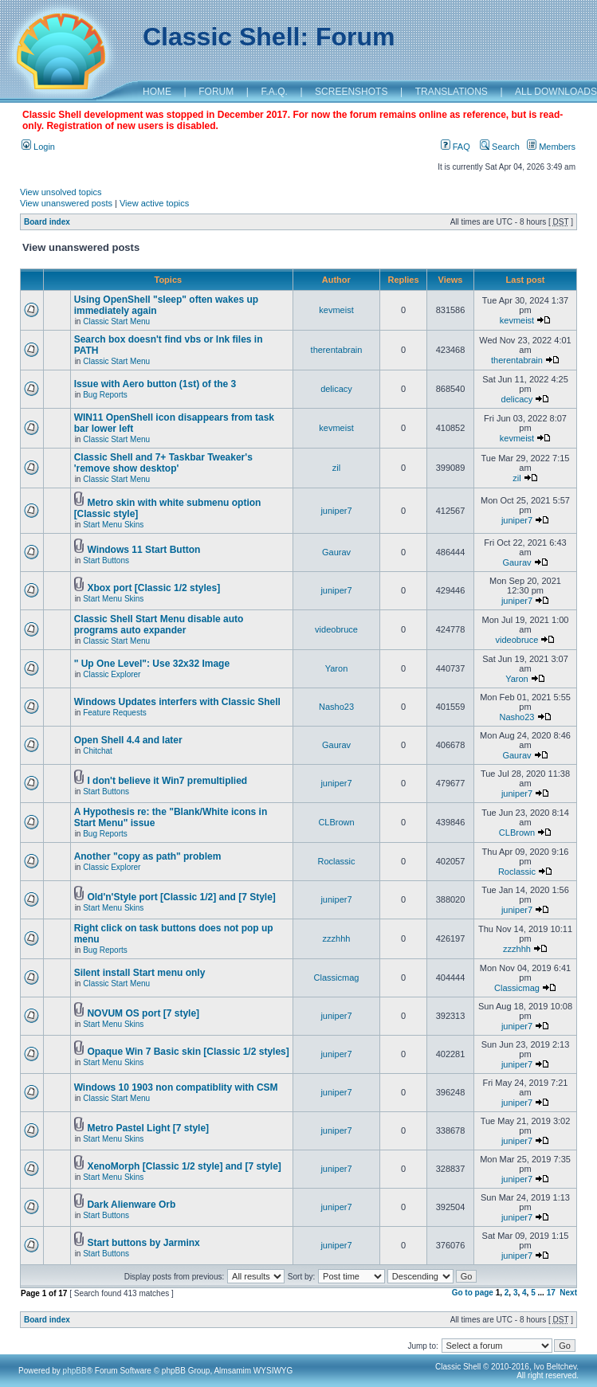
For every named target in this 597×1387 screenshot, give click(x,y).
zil (336, 467)
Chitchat (97, 750)
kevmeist (336, 310)
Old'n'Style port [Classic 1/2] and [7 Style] (181, 897)
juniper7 (336, 510)
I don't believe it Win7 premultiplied (167, 780)
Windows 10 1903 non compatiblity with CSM (176, 1087)
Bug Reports (105, 394)
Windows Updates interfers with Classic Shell (177, 701)
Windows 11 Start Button (143, 549)
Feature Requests (115, 712)
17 (551, 1292)
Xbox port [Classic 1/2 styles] (153, 588)
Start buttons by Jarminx (143, 1242)
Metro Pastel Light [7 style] (148, 1128)
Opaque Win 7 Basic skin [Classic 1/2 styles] (188, 1051)
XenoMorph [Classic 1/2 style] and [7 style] (184, 1166)
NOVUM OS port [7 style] (143, 1013)
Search (500, 146)
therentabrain (337, 350)
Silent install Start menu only (140, 972)
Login (38, 146)
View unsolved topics (61, 192)
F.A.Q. (274, 91)
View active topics (154, 203)
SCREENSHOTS (351, 91)
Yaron (336, 668)
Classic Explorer (111, 674)
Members (551, 146)
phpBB (75, 1370)
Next (568, 1292)
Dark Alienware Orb (131, 1204)
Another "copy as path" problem (148, 856)
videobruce (336, 629)
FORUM (216, 91)
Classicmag (336, 977)
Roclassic (336, 861)
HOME (157, 91)
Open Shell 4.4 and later (128, 740)
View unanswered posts (66, 203)
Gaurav (336, 552)
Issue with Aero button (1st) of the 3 (155, 384)
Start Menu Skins (113, 524)
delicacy (336, 389)
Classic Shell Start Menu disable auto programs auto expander (159, 624)
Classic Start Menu (116, 321)
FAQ (455, 146)
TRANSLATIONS (451, 91)
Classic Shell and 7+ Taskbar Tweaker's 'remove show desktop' (163, 463)
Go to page (472, 1292)
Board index (47, 221)
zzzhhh (337, 938)
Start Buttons (106, 560)
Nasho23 (336, 706)
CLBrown (336, 822)
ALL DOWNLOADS (556, 91)
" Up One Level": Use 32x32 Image (152, 663)
